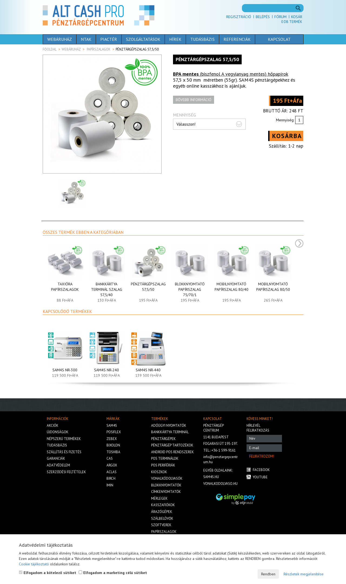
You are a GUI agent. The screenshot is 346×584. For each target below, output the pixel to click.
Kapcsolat (279, 39)
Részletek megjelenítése (304, 574)
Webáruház (59, 39)
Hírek (175, 39)
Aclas (112, 472)
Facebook (261, 470)
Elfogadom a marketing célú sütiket (113, 572)
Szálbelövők (162, 518)
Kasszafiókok (163, 505)
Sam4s (112, 425)
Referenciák (237, 39)
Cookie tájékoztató (34, 564)
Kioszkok (159, 472)
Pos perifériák (163, 465)
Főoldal (49, 49)
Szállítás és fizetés (64, 452)
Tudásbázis (202, 39)
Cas (110, 458)
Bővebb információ (193, 99)
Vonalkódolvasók (166, 478)
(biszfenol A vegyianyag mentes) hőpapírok (230, 74)
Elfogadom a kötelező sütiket (47, 572)
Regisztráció (238, 16)
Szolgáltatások (143, 39)
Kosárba (287, 136)
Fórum (280, 16)
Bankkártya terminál (170, 432)
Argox (112, 465)
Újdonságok (57, 432)
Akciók (52, 425)
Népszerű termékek (64, 438)
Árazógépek (161, 511)
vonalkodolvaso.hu (220, 483)
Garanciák (56, 458)
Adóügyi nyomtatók (168, 425)
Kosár (296, 16)
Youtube (260, 477)
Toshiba (113, 452)
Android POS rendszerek (172, 452)
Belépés (263, 16)
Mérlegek (159, 498)
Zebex (112, 438)
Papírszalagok (99, 49)
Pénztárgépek (163, 438)
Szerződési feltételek (66, 472)
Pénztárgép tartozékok (172, 445)
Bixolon (113, 445)
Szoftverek (161, 525)
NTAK (86, 39)
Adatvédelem (58, 465)
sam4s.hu (211, 477)
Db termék (291, 21)
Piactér (108, 39)
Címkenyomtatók (166, 491)
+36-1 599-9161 (223, 450)
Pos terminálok (164, 458)
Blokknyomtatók (166, 485)
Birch (111, 478)
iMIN (110, 485)
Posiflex (114, 432)
